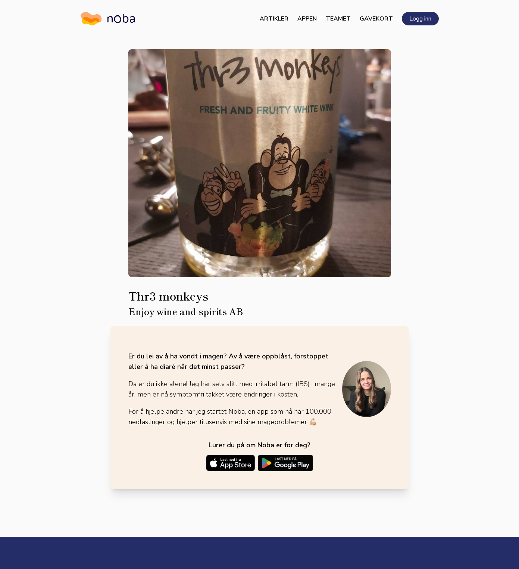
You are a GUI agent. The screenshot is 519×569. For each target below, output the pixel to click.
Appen (307, 19)
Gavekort (376, 19)
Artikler (274, 19)
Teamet (338, 19)
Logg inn (420, 19)
